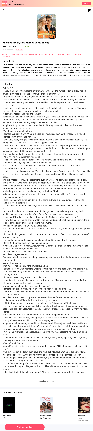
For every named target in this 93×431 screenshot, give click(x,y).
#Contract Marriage (74, 54)
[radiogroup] (8, 49)
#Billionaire (33, 54)
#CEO (54, 54)
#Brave (48, 54)
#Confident (62, 54)
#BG (26, 54)
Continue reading (25, 427)
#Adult (4, 54)
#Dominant (6, 56)
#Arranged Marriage (16, 54)
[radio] (4, 49)
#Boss (41, 54)
